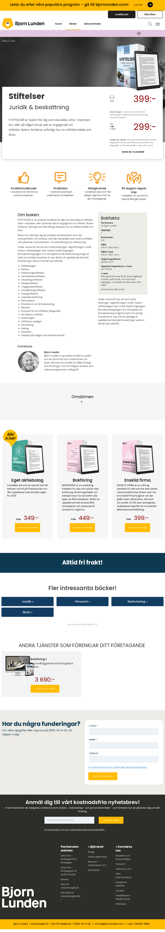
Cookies (120, 890)
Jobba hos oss (123, 868)
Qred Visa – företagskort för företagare (69, 859)
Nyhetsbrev (94, 870)
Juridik (26, 601)
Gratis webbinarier (97, 856)
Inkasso (65, 879)
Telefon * (94, 753)
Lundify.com (121, 14)
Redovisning (136, 601)
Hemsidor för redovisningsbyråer (70, 896)
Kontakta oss (124, 848)
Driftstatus (121, 903)
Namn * (93, 739)
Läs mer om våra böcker (81, 624)
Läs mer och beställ (27, 527)
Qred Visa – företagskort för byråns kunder (69, 871)
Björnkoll (96, 847)
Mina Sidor (150, 14)
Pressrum (120, 864)
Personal (81, 601)
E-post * (93, 725)
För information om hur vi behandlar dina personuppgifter (117, 767)
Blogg (91, 851)
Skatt (26, 612)
